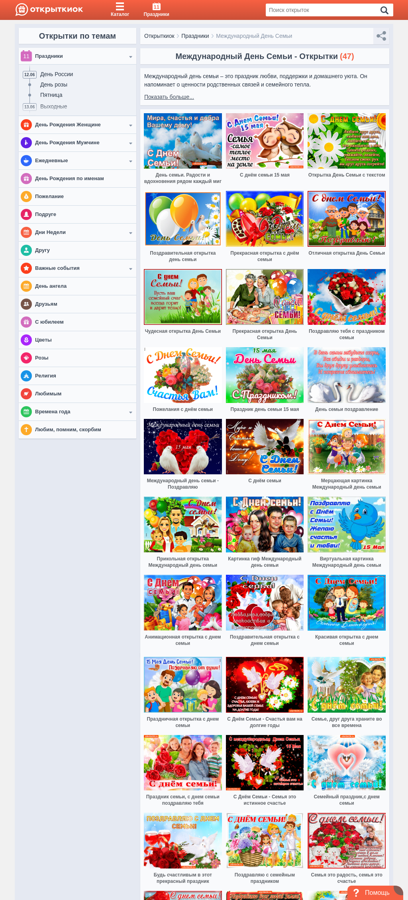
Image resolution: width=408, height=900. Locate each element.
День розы (53, 84)
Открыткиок (159, 36)
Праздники (195, 36)
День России (56, 74)
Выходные (53, 106)
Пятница (51, 95)
